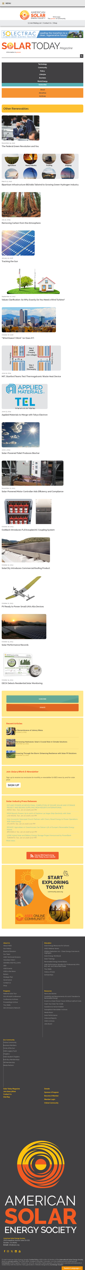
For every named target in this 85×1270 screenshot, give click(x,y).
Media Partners (8, 1065)
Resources (48, 991)
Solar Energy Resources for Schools (56, 946)
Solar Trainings (49, 959)
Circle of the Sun (9, 1048)
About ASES (7, 946)
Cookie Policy (33, 1259)
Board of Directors (9, 951)
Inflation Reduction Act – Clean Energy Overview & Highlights (61, 952)
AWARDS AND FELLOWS (12, 963)
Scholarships (48, 975)
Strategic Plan (8, 977)
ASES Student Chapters (11, 1057)
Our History (7, 948)
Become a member (51, 1096)
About (42, 90)
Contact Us (7, 983)
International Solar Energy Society (71, 1259)
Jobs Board (48, 1024)
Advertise (42, 93)
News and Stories (50, 993)
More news (10, 841)
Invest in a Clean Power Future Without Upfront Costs (62, 1001)
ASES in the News (9, 971)
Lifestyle (42, 74)
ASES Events (7, 968)
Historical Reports (50, 1018)
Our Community (8, 1040)
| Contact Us (47, 23)
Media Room (48, 1012)
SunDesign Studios (56, 1265)
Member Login (49, 1099)
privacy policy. (13, 1261)
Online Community (9, 1042)
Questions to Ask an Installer (54, 1007)
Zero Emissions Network (11, 1008)
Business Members (9, 1045)
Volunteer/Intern (9, 960)
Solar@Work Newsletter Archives (55, 1009)
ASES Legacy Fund (10, 1051)
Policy (42, 71)
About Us (6, 943)
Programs (6, 991)
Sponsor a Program (51, 1092)
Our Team (6, 954)
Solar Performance (50, 1015)
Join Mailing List (35, 23)
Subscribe (42, 85)
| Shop (54, 23)
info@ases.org (14, 1245)
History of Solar (49, 972)
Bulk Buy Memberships (11, 1059)
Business (42, 78)
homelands (6, 1263)
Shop (5, 985)
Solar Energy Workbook (52, 956)
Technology (42, 64)
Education (47, 943)
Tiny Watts (47, 969)
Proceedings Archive (10, 1002)
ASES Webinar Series (51, 948)
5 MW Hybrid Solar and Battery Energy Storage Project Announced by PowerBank (39, 835)
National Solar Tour (10, 993)
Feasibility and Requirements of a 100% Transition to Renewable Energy (62, 997)
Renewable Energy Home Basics (55, 961)
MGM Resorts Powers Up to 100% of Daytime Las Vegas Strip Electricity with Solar (39, 813)
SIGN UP (13, 785)
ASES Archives (49, 1021)
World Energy (42, 81)
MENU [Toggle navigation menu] (6, 3)
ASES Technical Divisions (12, 957)
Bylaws (5, 974)
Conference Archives (10, 999)
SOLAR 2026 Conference (12, 996)
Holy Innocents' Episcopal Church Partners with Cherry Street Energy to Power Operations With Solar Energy (42, 820)
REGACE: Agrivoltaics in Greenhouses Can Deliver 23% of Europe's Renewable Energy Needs (40, 828)
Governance (7, 980)
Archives (42, 96)
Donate (42, 707)
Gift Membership (9, 1062)
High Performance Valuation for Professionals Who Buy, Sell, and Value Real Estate (62, 965)
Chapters (6, 1054)
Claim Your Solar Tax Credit (53, 1004)
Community (42, 67)
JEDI (4, 965)
